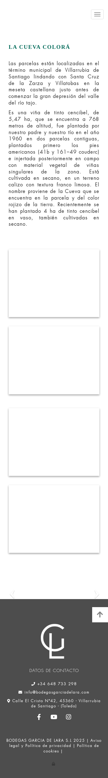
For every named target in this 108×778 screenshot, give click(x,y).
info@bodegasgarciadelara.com (57, 692)
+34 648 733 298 (57, 684)
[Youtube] (54, 717)
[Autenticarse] (54, 764)
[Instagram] (69, 717)
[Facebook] (39, 717)
